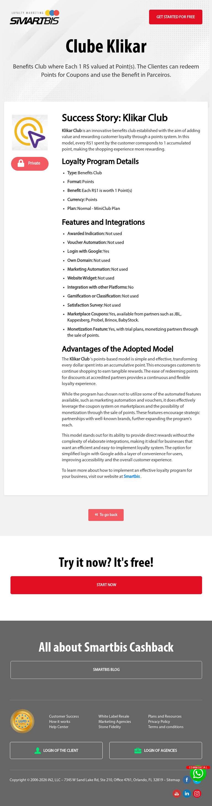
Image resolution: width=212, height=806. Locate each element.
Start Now (106, 585)
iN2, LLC (54, 780)
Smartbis (132, 477)
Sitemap (173, 780)
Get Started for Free (176, 17)
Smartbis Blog (106, 670)
